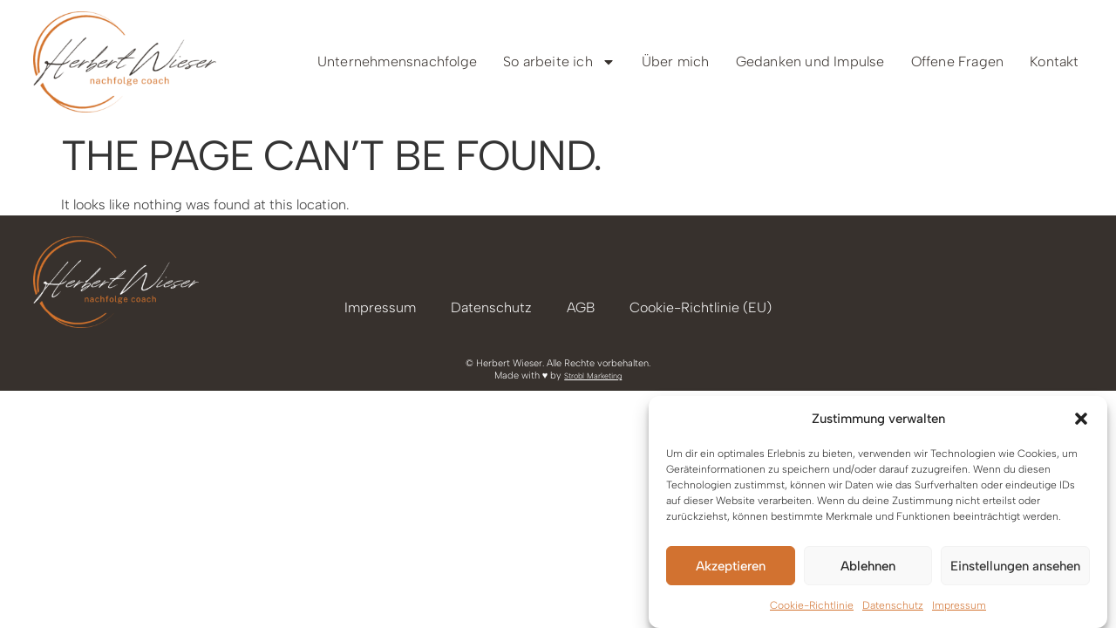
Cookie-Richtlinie (812, 605)
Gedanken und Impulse (810, 61)
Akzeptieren (731, 566)
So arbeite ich (559, 62)
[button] (1081, 418)
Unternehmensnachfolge (397, 61)
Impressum (959, 605)
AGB (581, 307)
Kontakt (1054, 61)
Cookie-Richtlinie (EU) (700, 307)
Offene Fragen (957, 61)
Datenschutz (892, 605)
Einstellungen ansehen (1015, 566)
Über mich (676, 61)
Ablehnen (867, 566)
